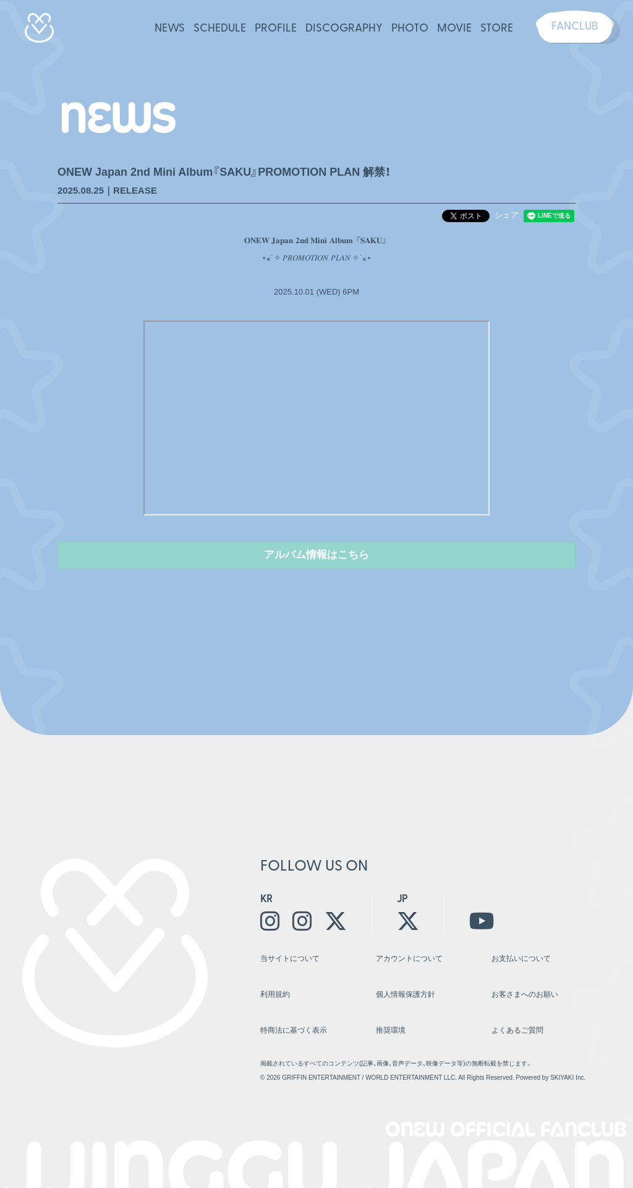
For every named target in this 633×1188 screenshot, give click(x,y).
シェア (507, 215)
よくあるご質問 (515, 1012)
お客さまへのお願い (522, 983)
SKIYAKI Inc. (567, 1056)
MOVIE (454, 29)
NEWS (170, 29)
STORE (496, 29)
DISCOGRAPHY (344, 29)
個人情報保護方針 (403, 983)
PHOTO (409, 29)
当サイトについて (287, 954)
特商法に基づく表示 (290, 1012)
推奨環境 (389, 1012)
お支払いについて (518, 954)
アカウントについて (406, 954)
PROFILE (276, 29)
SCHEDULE (219, 29)
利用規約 (273, 983)
